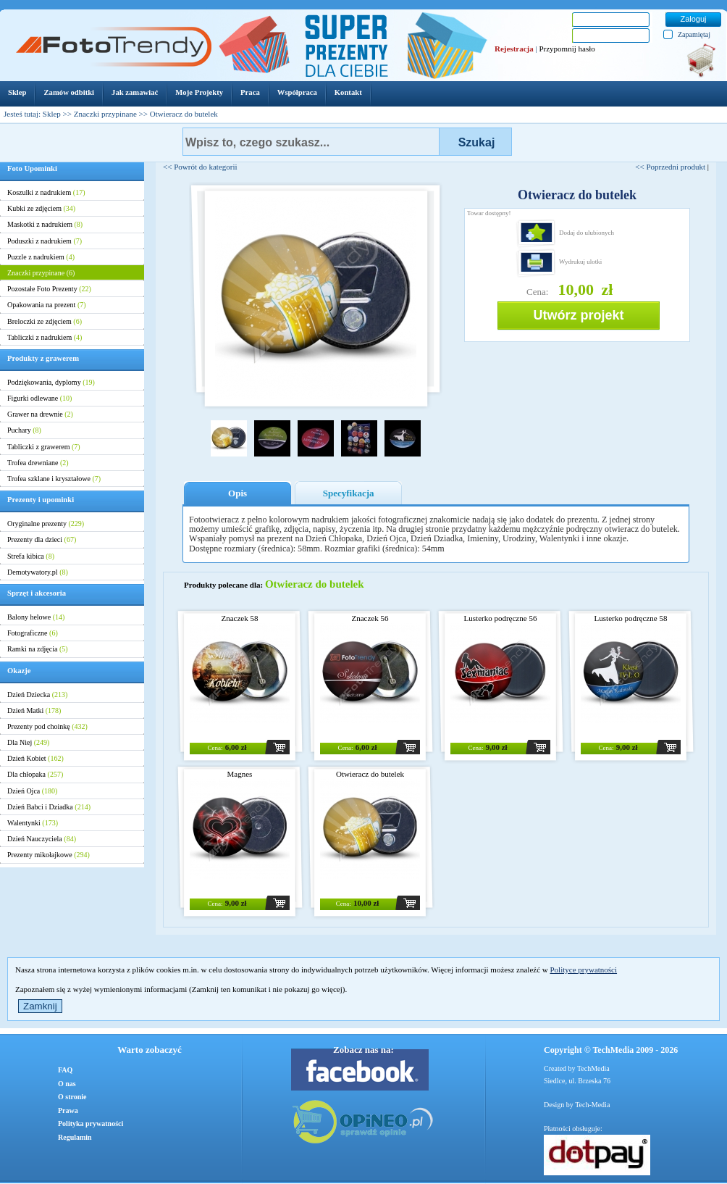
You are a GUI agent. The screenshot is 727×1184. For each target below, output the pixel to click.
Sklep (52, 113)
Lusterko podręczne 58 (631, 618)
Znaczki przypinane (105, 113)
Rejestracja (514, 48)
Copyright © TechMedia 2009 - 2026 (611, 1050)
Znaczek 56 (370, 618)
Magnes (240, 774)
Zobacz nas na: (363, 1049)
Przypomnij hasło (566, 48)
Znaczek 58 (240, 618)
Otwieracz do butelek (370, 774)
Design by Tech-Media (577, 1105)
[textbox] (311, 142)
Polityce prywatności (583, 969)
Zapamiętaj (694, 34)
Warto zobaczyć (149, 1049)
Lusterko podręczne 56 (500, 618)
